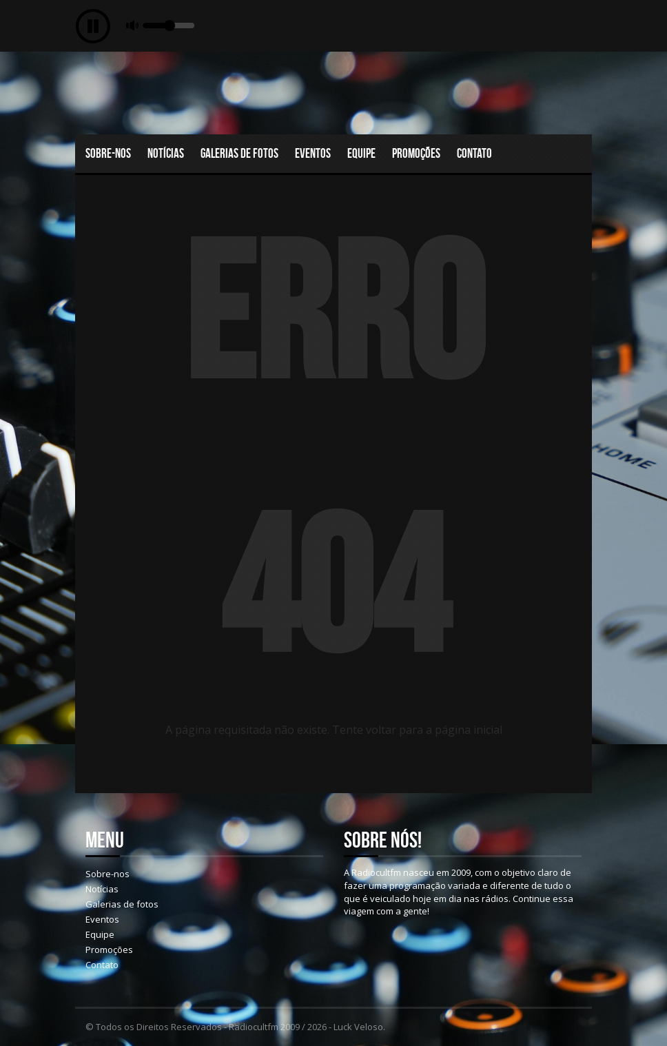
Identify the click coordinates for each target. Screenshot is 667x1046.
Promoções (416, 153)
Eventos (313, 153)
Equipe (361, 153)
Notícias (165, 153)
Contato (474, 153)
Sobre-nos (108, 153)
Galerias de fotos (239, 153)
